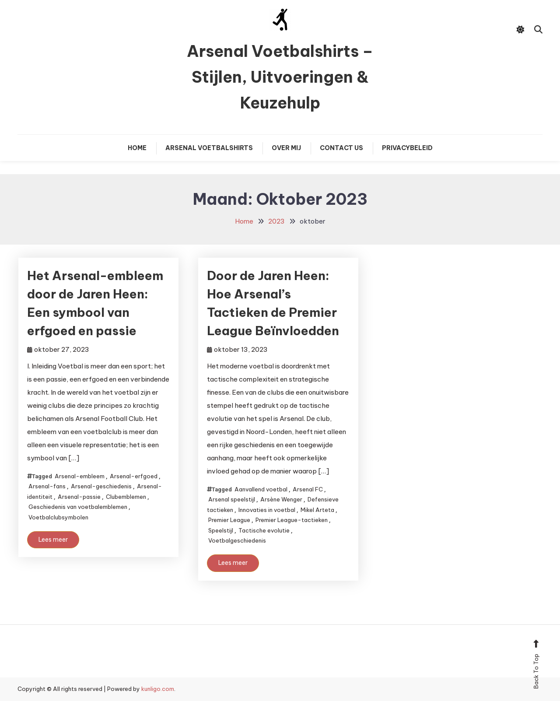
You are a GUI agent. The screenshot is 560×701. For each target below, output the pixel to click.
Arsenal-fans (47, 486)
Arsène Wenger (281, 499)
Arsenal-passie (79, 496)
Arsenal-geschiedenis (101, 486)
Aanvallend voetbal (260, 489)
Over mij (286, 148)
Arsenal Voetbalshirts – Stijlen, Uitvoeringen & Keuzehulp (280, 77)
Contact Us (341, 148)
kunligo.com (157, 688)
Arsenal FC (308, 489)
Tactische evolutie (264, 530)
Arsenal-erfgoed (134, 476)
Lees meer (53, 539)
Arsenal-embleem (80, 476)
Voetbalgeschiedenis (237, 540)
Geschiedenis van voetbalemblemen (77, 506)
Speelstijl (220, 530)
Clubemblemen (126, 496)
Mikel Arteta (317, 509)
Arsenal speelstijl (231, 499)
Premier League (229, 519)
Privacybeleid (407, 148)
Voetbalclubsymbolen (58, 517)
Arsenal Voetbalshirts (209, 148)
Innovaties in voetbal (266, 509)
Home (137, 148)
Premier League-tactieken (292, 519)
